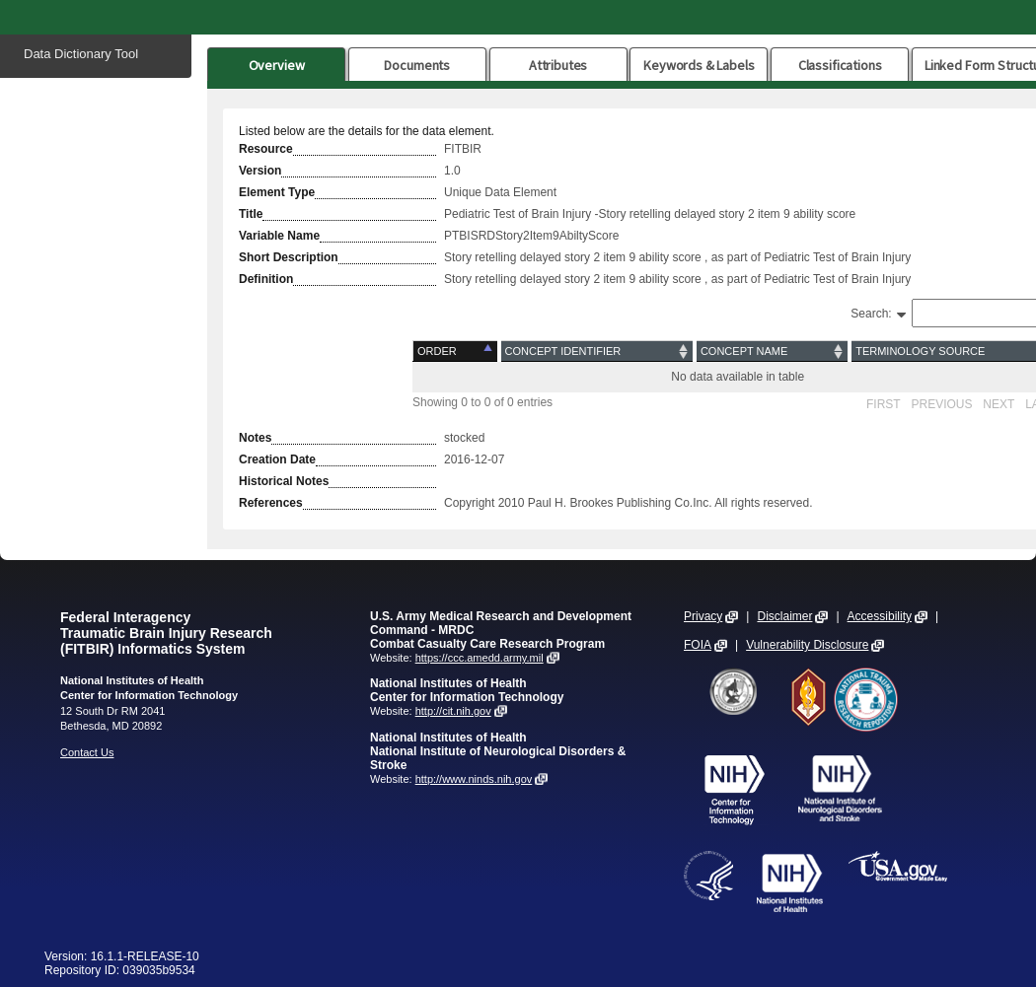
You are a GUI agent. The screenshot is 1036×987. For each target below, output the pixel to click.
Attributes (558, 65)
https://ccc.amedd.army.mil (479, 658)
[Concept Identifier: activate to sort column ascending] (597, 351)
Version (260, 170)
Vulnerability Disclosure (807, 645)
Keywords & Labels (698, 65)
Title (250, 214)
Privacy (703, 616)
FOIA (697, 645)
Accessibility (880, 616)
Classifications (840, 65)
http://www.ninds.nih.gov (474, 779)
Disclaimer (784, 616)
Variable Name (279, 236)
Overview (277, 65)
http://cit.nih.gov (453, 711)
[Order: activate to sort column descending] (456, 351)
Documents (417, 65)
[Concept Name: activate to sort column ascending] (772, 351)
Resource (266, 149)
